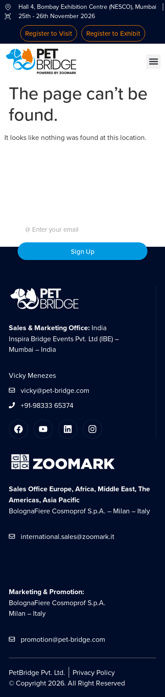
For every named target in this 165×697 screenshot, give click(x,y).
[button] (153, 61)
